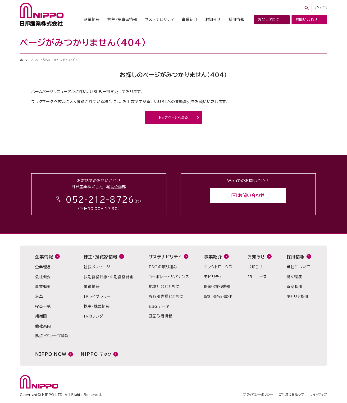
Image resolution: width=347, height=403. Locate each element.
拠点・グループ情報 (52, 336)
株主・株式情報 (97, 306)
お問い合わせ (251, 195)
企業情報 (92, 19)
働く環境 (294, 277)
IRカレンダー (95, 316)
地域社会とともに (164, 286)
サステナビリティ (159, 19)
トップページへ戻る (173, 117)
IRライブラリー (97, 296)
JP (317, 7)
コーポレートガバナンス (169, 277)
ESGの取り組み (163, 267)
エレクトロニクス (218, 267)
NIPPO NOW (50, 354)
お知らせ (213, 19)
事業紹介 (189, 19)
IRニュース (257, 277)
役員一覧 (43, 306)
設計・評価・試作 (218, 296)
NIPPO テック (96, 354)
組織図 (41, 316)
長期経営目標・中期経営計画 (108, 277)
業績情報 (92, 286)
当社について (298, 267)
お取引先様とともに (166, 296)
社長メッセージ (97, 267)
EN (324, 7)
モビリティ (213, 277)
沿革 (39, 296)
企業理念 (43, 267)
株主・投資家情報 (122, 19)
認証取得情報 (161, 316)
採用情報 (236, 19)
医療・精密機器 (217, 286)
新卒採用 (294, 286)
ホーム (24, 60)
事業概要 (43, 286)
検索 (307, 8)
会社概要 (43, 277)
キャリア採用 (298, 296)
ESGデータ (159, 306)
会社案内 (43, 326)
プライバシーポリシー (258, 394)
